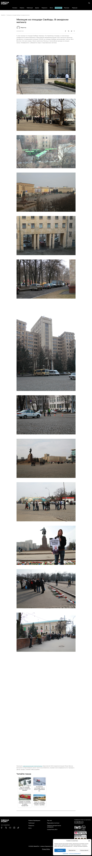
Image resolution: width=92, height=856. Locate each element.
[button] (89, 841)
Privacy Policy (46, 849)
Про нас (49, 820)
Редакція (75, 7)
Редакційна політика (53, 823)
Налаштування (84, 850)
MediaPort (3, 15)
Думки (37, 7)
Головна (14, 7)
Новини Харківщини (34, 820)
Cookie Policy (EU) (52, 829)
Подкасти (44, 7)
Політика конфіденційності (75, 853)
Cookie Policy (65, 853)
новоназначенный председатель (32, 766)
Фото (51, 7)
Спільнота (58, 7)
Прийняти (60, 850)
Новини (22, 7)
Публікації (30, 7)
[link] (2, 827)
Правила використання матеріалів (54, 826)
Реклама (66, 7)
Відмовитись (72, 850)
